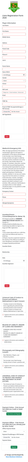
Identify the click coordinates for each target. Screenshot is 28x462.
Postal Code (5, 49)
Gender (4, 78)
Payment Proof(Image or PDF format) (13, 434)
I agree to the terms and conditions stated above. (14, 315)
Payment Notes (6, 440)
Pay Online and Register (14, 414)
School (4, 83)
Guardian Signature (8, 263)
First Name (5, 31)
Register (14, 447)
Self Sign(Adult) (6, 114)
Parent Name (6, 66)
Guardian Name (6, 246)
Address (4, 43)
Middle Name (6, 37)
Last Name (5, 25)
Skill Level (5, 89)
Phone (4, 197)
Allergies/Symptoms (8, 203)
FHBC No (4, 101)
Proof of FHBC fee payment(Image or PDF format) (12, 107)
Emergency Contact (8, 191)
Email (4, 95)
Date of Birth (6, 72)
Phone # (4, 54)
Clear (7, 136)
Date (3, 258)
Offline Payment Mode (8, 428)
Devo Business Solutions (14, 457)
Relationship (5, 252)
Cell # (4, 60)
